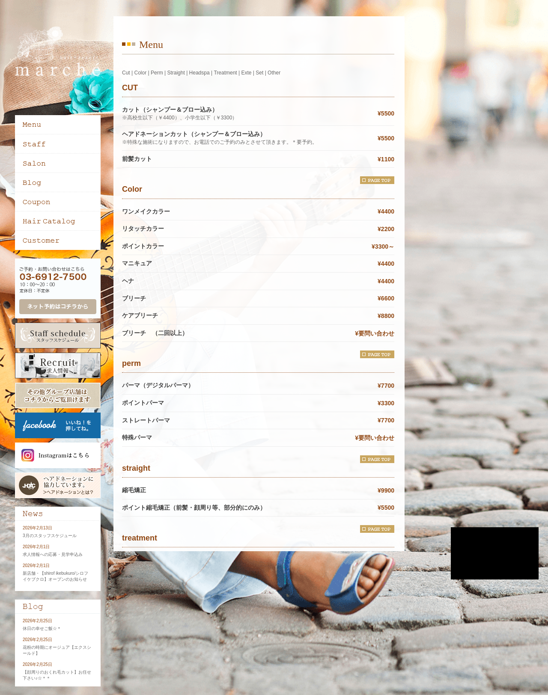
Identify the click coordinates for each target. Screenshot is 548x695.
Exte (246, 73)
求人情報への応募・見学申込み (53, 554)
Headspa (199, 73)
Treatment (225, 73)
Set (259, 73)
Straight (176, 73)
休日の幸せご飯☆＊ (42, 628)
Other (274, 73)
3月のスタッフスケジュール (50, 535)
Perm (157, 73)
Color (140, 73)
